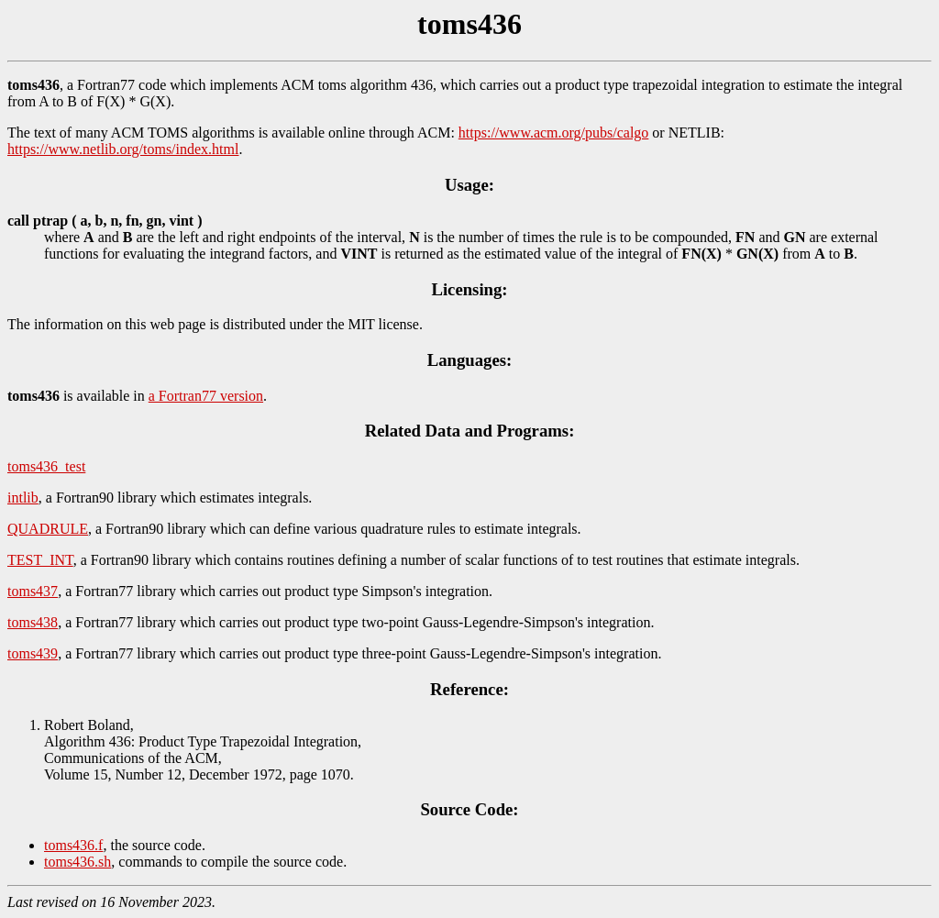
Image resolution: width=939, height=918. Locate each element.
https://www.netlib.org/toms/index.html (122, 149)
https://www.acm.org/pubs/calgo (553, 132)
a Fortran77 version (206, 396)
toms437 (32, 591)
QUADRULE (47, 528)
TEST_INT (40, 560)
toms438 (32, 622)
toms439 (32, 653)
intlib (23, 497)
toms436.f (73, 845)
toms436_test (46, 466)
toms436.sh (77, 861)
